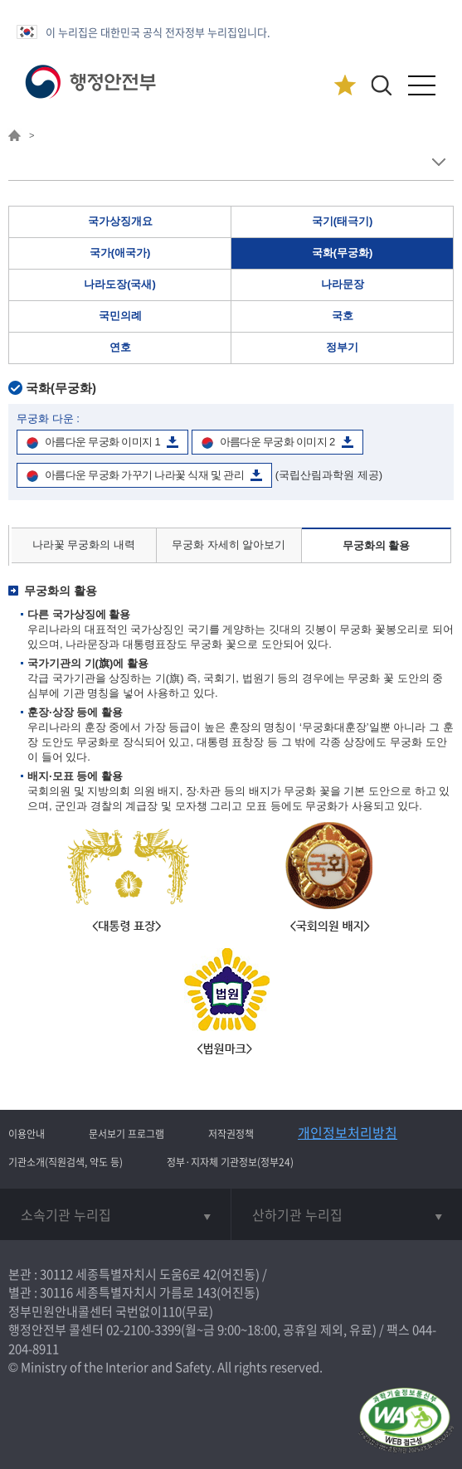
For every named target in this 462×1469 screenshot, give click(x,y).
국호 (342, 315)
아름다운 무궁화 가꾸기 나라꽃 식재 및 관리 (144, 475)
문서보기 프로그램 (126, 1133)
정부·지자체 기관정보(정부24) (230, 1162)
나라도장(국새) (120, 284)
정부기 (342, 347)
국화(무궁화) (342, 252)
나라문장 (342, 284)
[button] (381, 85)
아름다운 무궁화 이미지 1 (102, 441)
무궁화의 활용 (377, 545)
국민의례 (120, 315)
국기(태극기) (342, 221)
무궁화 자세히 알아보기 (228, 544)
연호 (120, 347)
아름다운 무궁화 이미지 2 (277, 441)
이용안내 (26, 1133)
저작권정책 (231, 1133)
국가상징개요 (120, 221)
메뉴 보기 (438, 162)
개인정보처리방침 (347, 1132)
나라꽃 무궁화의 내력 (83, 544)
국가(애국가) (120, 252)
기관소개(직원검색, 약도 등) (65, 1162)
